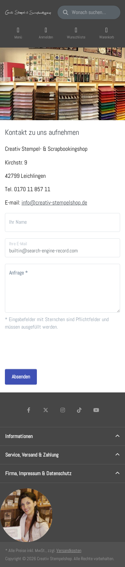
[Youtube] (96, 410)
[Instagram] (62, 410)
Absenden (21, 376)
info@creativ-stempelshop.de (54, 202)
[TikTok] (79, 410)
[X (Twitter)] (46, 410)
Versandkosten (68, 550)
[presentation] (54, 349)
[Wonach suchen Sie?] (89, 12)
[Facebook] (29, 410)
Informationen (19, 436)
